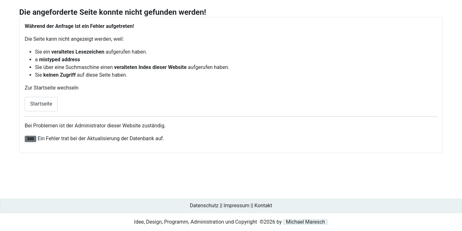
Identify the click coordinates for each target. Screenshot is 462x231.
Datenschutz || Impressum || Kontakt (231, 205)
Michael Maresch (305, 222)
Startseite (41, 104)
